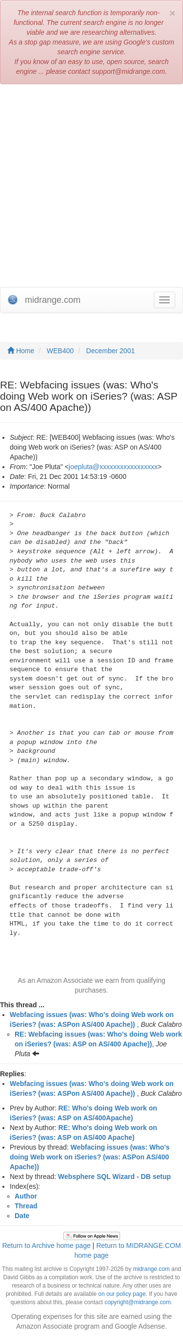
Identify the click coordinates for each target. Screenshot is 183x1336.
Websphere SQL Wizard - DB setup (114, 1176)
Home (20, 351)
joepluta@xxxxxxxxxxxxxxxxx (113, 467)
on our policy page (121, 1294)
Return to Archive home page (46, 1245)
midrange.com (151, 1269)
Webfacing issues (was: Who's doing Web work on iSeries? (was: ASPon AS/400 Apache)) (90, 1157)
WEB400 (60, 351)
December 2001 (110, 351)
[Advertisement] (91, 185)
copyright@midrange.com (137, 1302)
